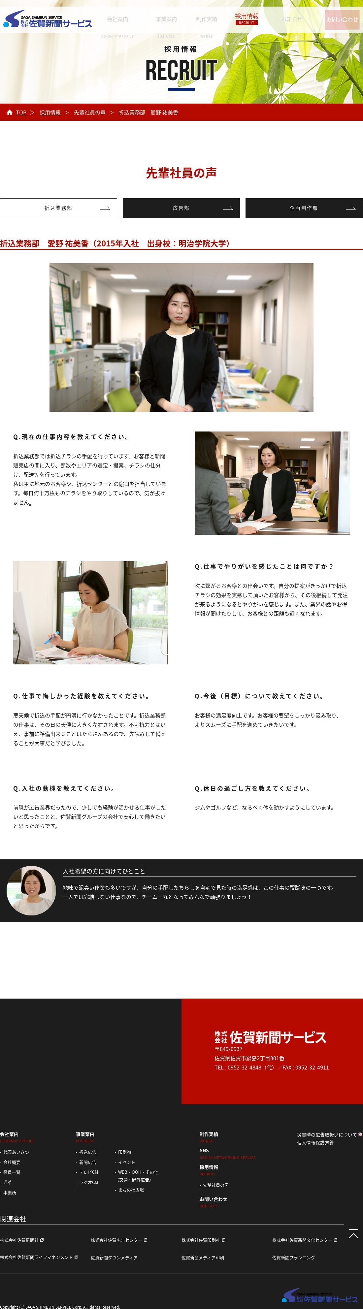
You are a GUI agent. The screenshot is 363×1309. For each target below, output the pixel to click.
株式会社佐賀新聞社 (19, 1240)
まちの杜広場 (131, 1190)
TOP (21, 112)
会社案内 (118, 18)
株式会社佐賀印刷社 (201, 1240)
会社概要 (11, 1162)
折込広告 (87, 1152)
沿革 (7, 1182)
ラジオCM (88, 1182)
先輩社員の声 (216, 1185)
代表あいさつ (16, 1152)
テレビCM (88, 1172)
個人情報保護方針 (315, 1142)
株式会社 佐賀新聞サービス (47, 20)
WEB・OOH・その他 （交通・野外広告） (136, 1176)
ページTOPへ (350, 1230)
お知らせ (281, 18)
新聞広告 (87, 1162)
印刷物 (124, 1152)
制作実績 (202, 18)
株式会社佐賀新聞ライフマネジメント (36, 1257)
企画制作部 (304, 208)
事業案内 (164, 18)
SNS (228, 1153)
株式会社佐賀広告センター (116, 1240)
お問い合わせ (335, 18)
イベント (126, 1162)
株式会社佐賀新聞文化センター (302, 1240)
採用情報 (239, 18)
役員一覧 (11, 1172)
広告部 (181, 208)
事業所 (9, 1192)
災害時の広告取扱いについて (327, 1134)
